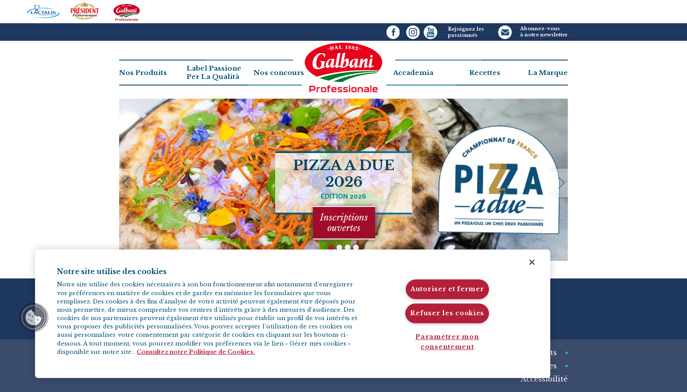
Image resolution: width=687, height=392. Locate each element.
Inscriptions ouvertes (344, 222)
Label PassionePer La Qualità (214, 72)
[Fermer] (532, 262)
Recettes (484, 72)
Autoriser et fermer (447, 289)
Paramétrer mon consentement (447, 342)
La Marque (548, 72)
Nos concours (279, 72)
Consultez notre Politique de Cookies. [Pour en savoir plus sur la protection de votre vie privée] (196, 352)
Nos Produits (143, 72)
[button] (34, 317)
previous (130, 184)
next (557, 184)
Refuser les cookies (447, 313)
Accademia (413, 72)
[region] (292, 313)
